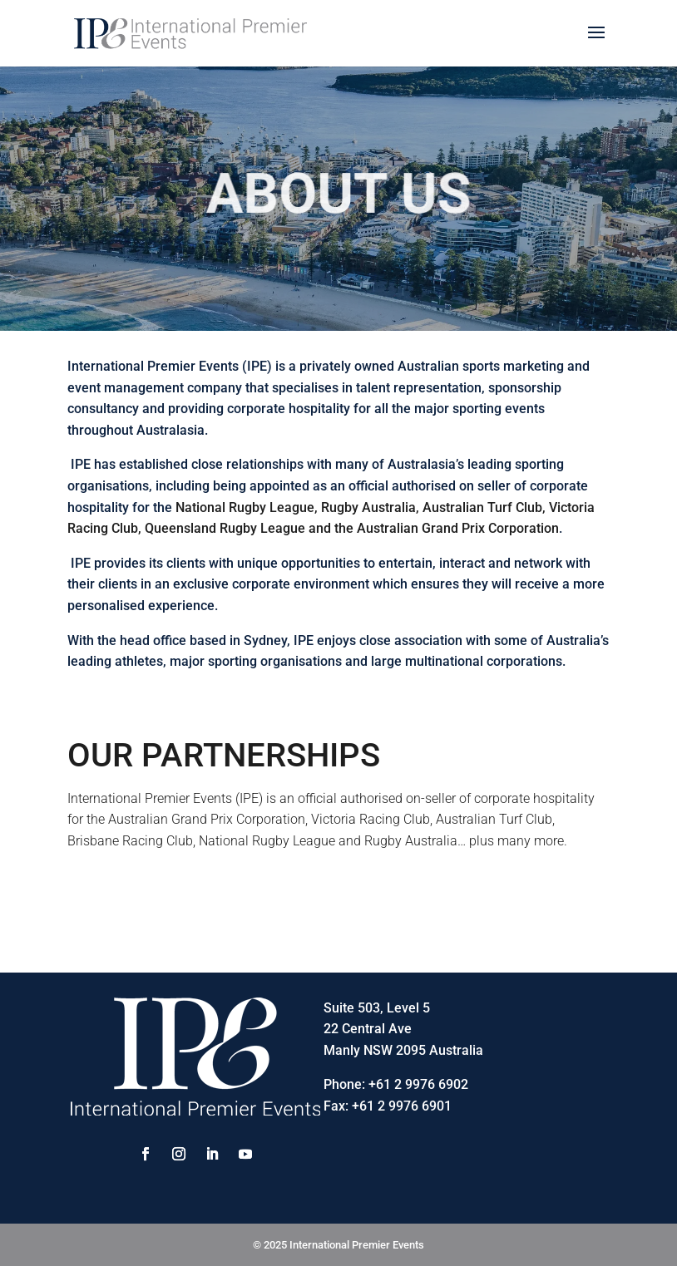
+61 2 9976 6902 (418, 1084)
